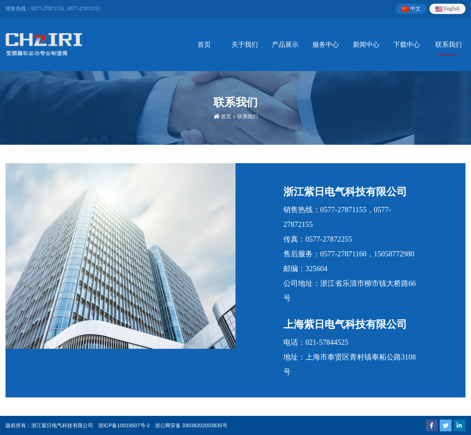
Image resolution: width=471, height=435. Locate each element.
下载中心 (406, 44)
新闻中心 (366, 44)
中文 (411, 9)
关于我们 (244, 44)
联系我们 (448, 44)
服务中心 (325, 44)
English (447, 9)
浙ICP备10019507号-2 (124, 425)
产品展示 (285, 44)
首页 (204, 44)
